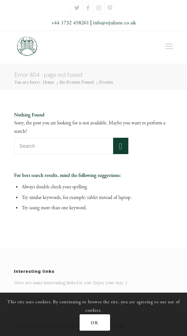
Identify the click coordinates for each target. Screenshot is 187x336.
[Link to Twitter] (77, 8)
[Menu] (169, 46)
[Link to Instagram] (99, 8)
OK (94, 322)
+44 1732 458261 (70, 22)
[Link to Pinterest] (110, 8)
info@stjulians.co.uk (114, 22)
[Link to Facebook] (88, 8)
